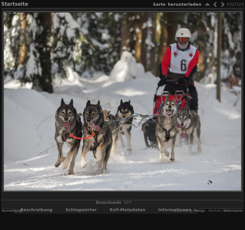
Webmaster (233, 211)
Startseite (14, 4)
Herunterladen (184, 4)
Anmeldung (12, 211)
